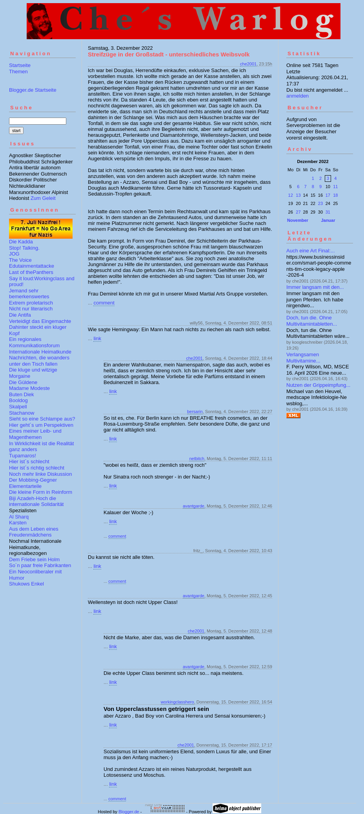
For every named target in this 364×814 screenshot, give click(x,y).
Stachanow (21, 413)
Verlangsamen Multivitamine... (303, 358)
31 (328, 212)
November (297, 220)
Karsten (18, 523)
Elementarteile (25, 486)
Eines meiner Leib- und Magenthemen (35, 434)
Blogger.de (128, 811)
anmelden (297, 96)
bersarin (195, 411)
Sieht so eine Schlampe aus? (42, 419)
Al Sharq (19, 517)
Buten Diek (21, 394)
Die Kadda (21, 242)
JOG (14, 254)
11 (335, 186)
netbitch (196, 458)
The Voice (20, 260)
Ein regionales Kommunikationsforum (34, 342)
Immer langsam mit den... (315, 287)
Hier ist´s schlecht (29, 461)
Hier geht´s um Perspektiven (41, 425)
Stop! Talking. (24, 248)
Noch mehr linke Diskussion (40, 474)
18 (335, 195)
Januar (328, 220)
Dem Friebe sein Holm (34, 559)
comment (103, 303)
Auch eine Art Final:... (310, 251)
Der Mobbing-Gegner (33, 480)
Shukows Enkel (26, 584)
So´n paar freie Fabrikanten (40, 565)
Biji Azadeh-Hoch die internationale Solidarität (36, 501)
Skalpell (18, 407)
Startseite (20, 65)
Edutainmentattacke (31, 266)
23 (320, 203)
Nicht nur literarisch (31, 309)
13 (298, 195)
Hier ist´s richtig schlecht (36, 468)
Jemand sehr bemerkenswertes (29, 294)
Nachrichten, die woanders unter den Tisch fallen (39, 361)
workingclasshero (177, 702)
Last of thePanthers (31, 272)
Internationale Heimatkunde (40, 352)
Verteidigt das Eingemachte (40, 321)
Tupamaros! (22, 456)
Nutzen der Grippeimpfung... (318, 385)
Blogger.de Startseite (32, 90)
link (97, 338)
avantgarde (193, 506)
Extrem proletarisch (31, 303)
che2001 (248, 64)
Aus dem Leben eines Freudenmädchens (33, 532)
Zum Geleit (43, 198)
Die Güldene (23, 382)
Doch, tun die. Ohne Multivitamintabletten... (311, 321)
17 (328, 195)
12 (290, 195)
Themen (18, 71)
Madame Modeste (29, 388)
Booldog (18, 400)
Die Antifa (20, 315)
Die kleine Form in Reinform (40, 492)
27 (298, 212)
